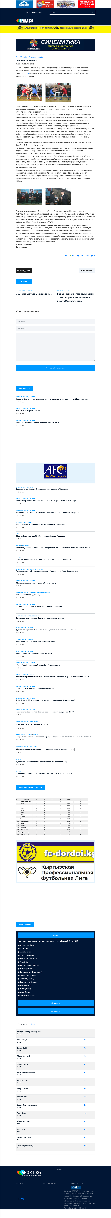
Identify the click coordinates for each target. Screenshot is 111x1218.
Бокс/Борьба (20, 522)
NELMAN (82, 1208)
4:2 (85, 1113)
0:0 (85, 1129)
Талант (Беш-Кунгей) (28, 975)
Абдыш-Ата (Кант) (27, 945)
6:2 (85, 1072)
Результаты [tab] (22, 1024)
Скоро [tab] (33, 1024)
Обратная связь (49, 1183)
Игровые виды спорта (24, 735)
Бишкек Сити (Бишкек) (28, 982)
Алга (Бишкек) (25, 952)
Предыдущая (23, 271)
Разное (32, 674)
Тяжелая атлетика (36, 569)
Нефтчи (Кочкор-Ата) (28, 959)
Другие (18, 545)
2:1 (85, 1121)
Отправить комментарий (55, 368)
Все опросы (55, 935)
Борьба (32, 397)
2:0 (85, 1040)
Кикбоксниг (34, 721)
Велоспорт (33, 746)
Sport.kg (21, 1199)
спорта (26, 73)
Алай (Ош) (24, 948)
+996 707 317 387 (77, 1183)
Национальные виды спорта (40, 592)
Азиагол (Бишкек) (27, 979)
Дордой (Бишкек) (27, 955)
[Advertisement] (55, 446)
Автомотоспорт (33, 616)
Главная (60, 1170)
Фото (46, 724)
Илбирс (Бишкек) (26, 969)
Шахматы (25, 545)
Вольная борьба (36, 57)
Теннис (32, 710)
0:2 (85, 1064)
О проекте (19, 1183)
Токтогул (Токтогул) (27, 995)
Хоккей (30, 639)
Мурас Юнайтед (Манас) (29, 965)
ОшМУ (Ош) (24, 962)
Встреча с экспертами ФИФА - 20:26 (85, 31)
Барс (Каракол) (26, 985)
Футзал (32, 581)
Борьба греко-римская (24, 290)
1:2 (85, 1056)
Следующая (87, 271)
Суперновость (21, 616)
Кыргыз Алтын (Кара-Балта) (31, 972)
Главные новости (22, 397)
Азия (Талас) (25, 992)
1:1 (85, 1048)
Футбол (32, 409)
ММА (31, 487)
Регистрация (37, 12)
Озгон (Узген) (25, 989)
